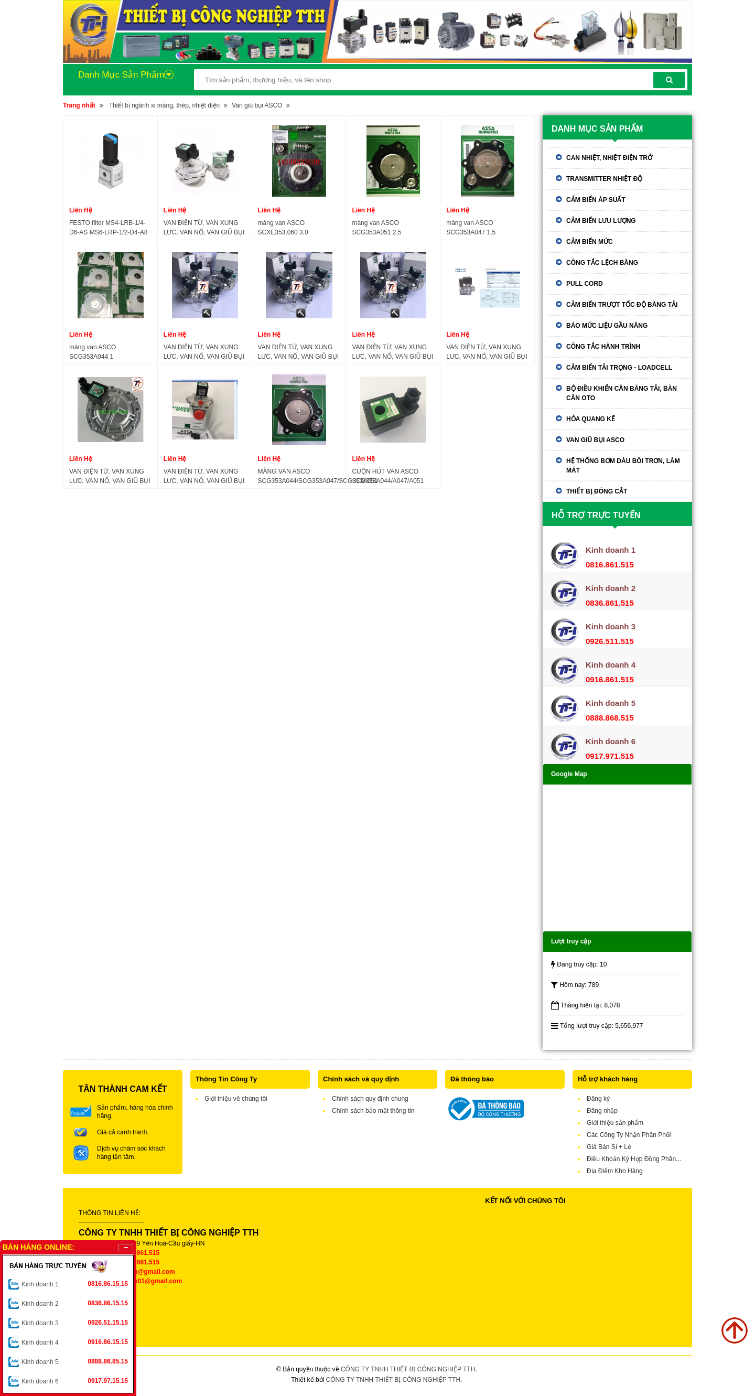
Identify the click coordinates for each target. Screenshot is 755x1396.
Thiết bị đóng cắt (596, 491)
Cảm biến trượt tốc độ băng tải (621, 304)
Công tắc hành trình (603, 346)
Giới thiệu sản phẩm (615, 1122)
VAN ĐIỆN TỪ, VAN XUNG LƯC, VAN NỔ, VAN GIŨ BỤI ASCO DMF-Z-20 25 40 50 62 (486, 352)
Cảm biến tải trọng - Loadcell (619, 367)
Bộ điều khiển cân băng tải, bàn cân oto (621, 393)
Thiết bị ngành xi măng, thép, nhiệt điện (164, 105)
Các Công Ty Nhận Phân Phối (629, 1135)
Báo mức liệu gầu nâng (607, 325)
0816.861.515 (140, 1253)
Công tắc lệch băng (602, 262)
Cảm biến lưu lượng (601, 220)
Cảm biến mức (589, 241)
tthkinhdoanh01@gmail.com (140, 1281)
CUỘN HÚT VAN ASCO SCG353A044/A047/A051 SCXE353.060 (388, 477)
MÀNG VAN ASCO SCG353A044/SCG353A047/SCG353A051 (318, 476)
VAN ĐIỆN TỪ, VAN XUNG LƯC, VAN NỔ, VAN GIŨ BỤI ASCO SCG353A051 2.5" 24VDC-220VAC (204, 352)
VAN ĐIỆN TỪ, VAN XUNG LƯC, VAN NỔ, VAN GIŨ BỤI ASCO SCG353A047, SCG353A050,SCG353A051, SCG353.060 (204, 477)
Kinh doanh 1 (74, 1283)
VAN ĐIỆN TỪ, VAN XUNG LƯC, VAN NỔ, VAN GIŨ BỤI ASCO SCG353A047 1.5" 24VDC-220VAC (298, 352)
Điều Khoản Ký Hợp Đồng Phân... (634, 1159)
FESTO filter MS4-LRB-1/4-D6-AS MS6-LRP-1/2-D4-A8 (108, 227)
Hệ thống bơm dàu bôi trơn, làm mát (623, 465)
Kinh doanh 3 (74, 1322)
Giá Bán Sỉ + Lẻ (609, 1147)
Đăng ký (598, 1098)
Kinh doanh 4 (74, 1342)
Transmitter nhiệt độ (604, 178)
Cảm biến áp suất (595, 199)
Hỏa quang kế (590, 419)
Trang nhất (79, 105)
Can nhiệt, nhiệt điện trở (609, 158)
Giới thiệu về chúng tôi (235, 1098)
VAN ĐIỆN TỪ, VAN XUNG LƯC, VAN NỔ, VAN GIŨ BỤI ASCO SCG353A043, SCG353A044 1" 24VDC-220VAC (392, 352)
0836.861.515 (140, 1262)
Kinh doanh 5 (74, 1361)
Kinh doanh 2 (74, 1303)
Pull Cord (584, 283)
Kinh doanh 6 (74, 1381)
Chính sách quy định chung (370, 1098)
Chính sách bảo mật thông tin (373, 1110)
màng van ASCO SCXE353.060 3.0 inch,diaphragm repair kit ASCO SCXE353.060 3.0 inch (293, 228)
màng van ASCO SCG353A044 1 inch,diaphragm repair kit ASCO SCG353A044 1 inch (107, 352)
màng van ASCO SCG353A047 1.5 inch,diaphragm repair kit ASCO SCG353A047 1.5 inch (487, 228)
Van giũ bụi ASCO (257, 105)
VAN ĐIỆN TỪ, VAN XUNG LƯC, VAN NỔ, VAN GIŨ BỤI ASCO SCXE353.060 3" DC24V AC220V (109, 477)
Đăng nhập (602, 1110)
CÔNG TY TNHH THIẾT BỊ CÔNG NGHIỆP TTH (408, 1369)
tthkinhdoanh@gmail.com (136, 1271)
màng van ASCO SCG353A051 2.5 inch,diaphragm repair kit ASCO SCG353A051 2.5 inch (393, 228)
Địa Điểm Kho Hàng (615, 1171)
